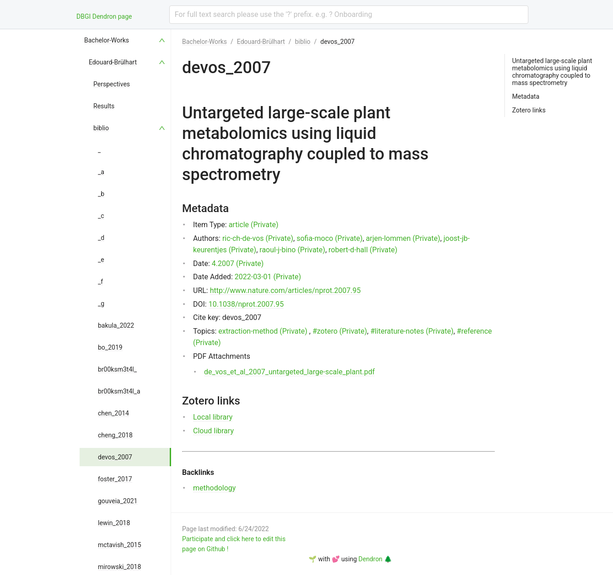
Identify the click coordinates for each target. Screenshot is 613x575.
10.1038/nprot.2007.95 (246, 304)
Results (103, 106)
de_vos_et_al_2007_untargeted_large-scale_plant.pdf (289, 371)
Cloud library (213, 430)
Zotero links (529, 110)
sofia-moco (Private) (329, 238)
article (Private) (254, 224)
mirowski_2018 (119, 566)
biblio (101, 128)
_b (101, 193)
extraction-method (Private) (262, 331)
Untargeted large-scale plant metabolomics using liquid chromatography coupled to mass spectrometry (552, 71)
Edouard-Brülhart (113, 62)
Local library (212, 417)
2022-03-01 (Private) (268, 276)
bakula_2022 (116, 325)
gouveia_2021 (118, 501)
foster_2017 (115, 479)
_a (101, 172)
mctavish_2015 (119, 544)
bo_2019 (110, 347)
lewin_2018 (114, 523)
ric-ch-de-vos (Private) (257, 238)
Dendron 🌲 (375, 559)
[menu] (125, 302)
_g (101, 303)
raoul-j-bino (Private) (292, 249)
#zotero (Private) (339, 331)
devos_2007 (115, 457)
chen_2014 (113, 413)
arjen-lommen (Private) (403, 238)
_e (101, 259)
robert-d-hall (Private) (363, 249)
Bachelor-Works (106, 40)
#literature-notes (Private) (411, 331)
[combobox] (349, 14)
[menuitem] (125, 40)
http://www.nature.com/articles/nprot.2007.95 (285, 290)
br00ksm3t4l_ (117, 369)
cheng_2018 (115, 435)
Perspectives (111, 84)
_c (101, 215)
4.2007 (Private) (238, 263)
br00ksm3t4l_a (119, 391)
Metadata (526, 96)
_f (100, 281)
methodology (214, 488)
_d (101, 237)
